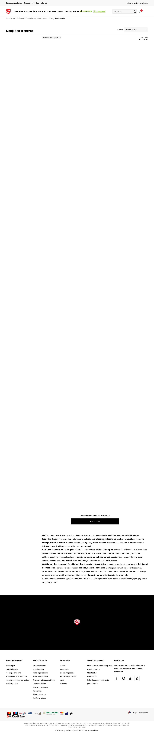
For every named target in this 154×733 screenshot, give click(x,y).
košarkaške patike (75, 560)
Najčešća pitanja (39, 698)
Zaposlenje (64, 669)
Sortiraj (120, 30)
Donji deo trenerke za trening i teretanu (61, 550)
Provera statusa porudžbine (44, 680)
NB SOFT (81, 731)
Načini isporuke (12, 683)
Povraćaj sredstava (40, 687)
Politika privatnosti (40, 673)
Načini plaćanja (12, 669)
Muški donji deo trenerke (54, 564)
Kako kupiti (10, 665)
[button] (124, 11)
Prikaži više (95, 521)
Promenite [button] (143, 712)
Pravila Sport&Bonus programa (99, 665)
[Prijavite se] (139, 11)
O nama (63, 665)
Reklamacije (37, 691)
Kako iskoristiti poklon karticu (17, 680)
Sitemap (63, 683)
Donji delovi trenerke (40, 18)
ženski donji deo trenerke (80, 564)
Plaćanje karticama (13, 673)
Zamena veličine (39, 683)
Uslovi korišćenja (39, 665)
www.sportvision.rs (66, 731)
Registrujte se (142, 3)
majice (99, 575)
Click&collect (92, 673)
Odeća (28, 18)
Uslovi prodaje (38, 669)
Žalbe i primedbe (39, 694)
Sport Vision (10, 18)
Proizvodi (20, 18)
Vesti (62, 680)
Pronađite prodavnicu (68, 676)
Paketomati (91, 676)
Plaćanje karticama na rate (16, 676)
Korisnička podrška (40, 676)
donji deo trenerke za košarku (91, 557)
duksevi (91, 575)
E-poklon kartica (93, 669)
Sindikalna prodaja (67, 673)
